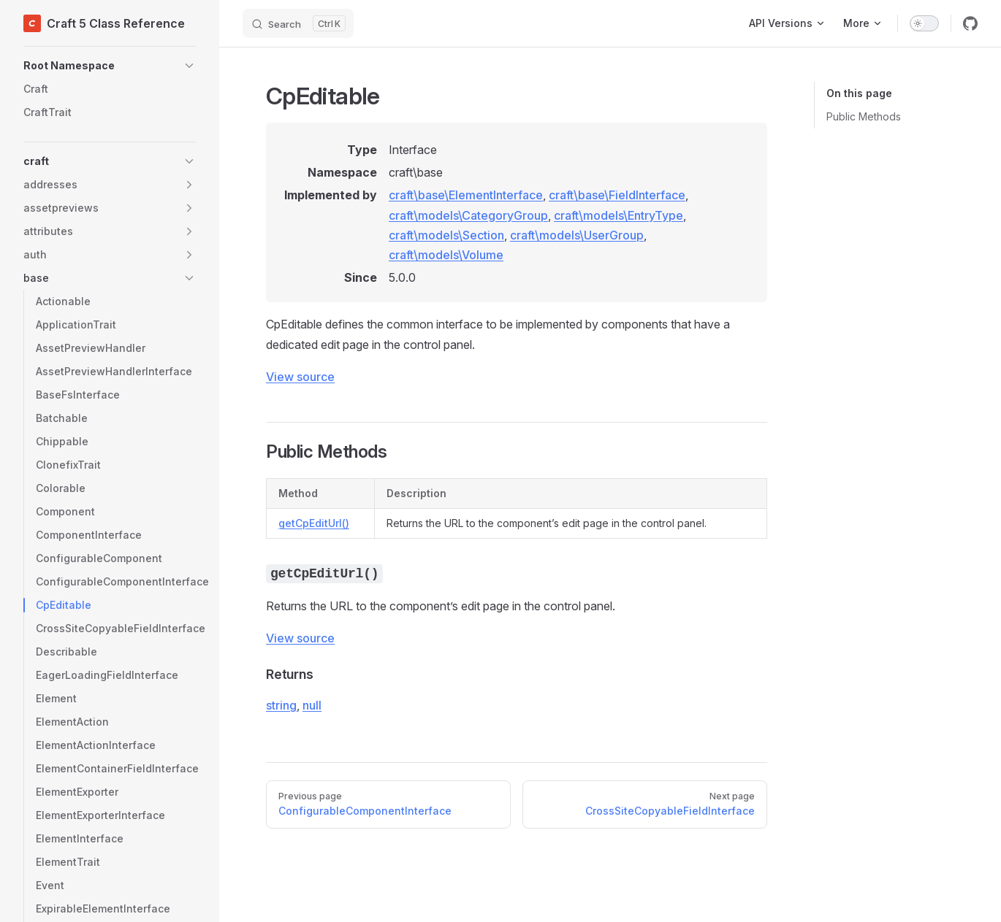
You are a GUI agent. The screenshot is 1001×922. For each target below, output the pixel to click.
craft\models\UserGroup (577, 235)
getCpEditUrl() (313, 523)
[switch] (924, 23)
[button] (109, 65)
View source (300, 376)
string (281, 705)
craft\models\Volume (446, 254)
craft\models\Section (446, 235)
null (311, 705)
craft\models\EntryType (618, 215)
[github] (970, 23)
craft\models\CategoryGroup (468, 215)
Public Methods (863, 116)
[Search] (298, 23)
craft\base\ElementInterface (466, 195)
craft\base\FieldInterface (617, 195)
